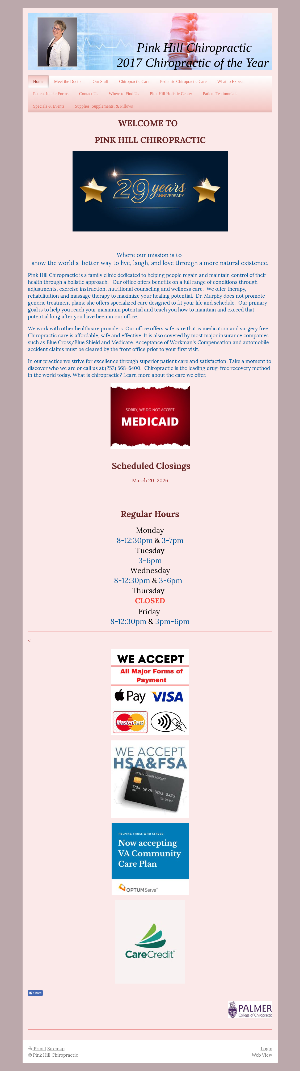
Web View (262, 1054)
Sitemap (56, 1048)
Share (35, 993)
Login (266, 1048)
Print (36, 1048)
